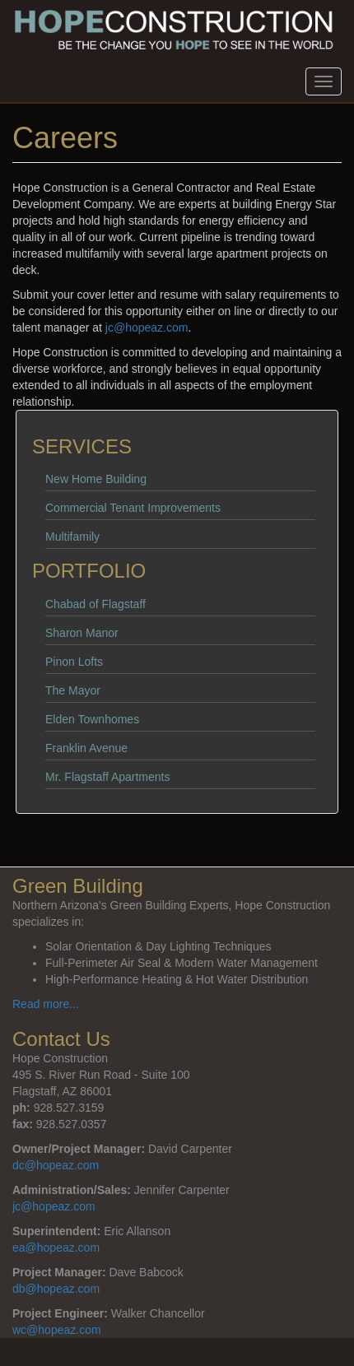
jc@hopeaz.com (147, 327)
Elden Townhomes (92, 719)
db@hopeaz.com (56, 1288)
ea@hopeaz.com (56, 1247)
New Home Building (96, 479)
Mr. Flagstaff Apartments (107, 776)
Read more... (45, 1004)
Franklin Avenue (86, 748)
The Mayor (72, 690)
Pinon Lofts (74, 661)
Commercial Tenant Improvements (133, 507)
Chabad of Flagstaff (95, 604)
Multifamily (72, 536)
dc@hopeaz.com (55, 1165)
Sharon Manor (82, 632)
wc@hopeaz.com (56, 1329)
